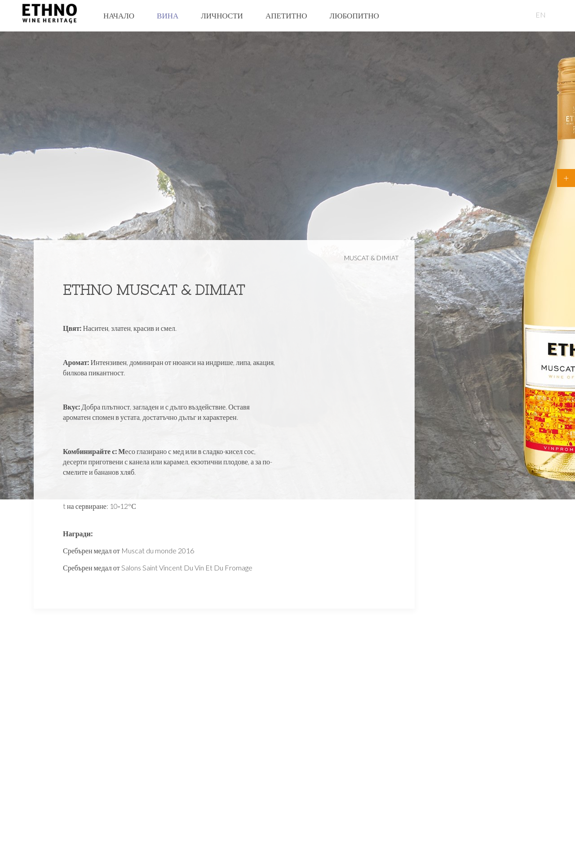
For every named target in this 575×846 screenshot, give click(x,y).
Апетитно (286, 15)
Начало (118, 15)
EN (540, 14)
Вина (167, 15)
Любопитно (354, 15)
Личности (222, 15)
